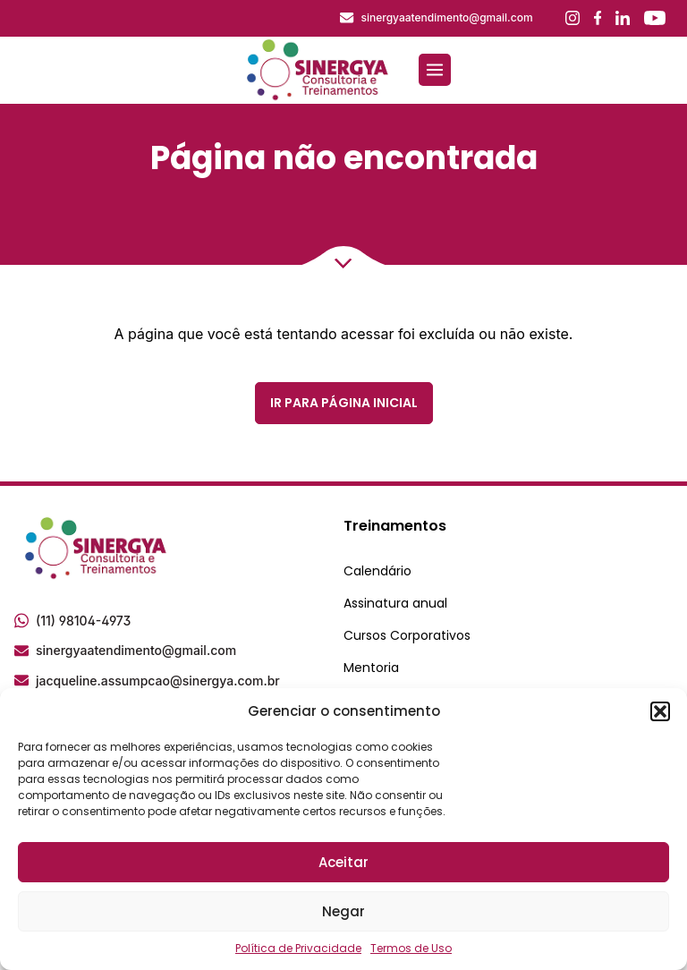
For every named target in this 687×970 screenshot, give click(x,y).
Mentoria (371, 667)
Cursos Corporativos (407, 635)
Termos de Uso (411, 948)
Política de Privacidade (298, 948)
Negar (343, 911)
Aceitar (343, 862)
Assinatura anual (395, 603)
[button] (660, 711)
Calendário (377, 571)
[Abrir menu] (435, 70)
